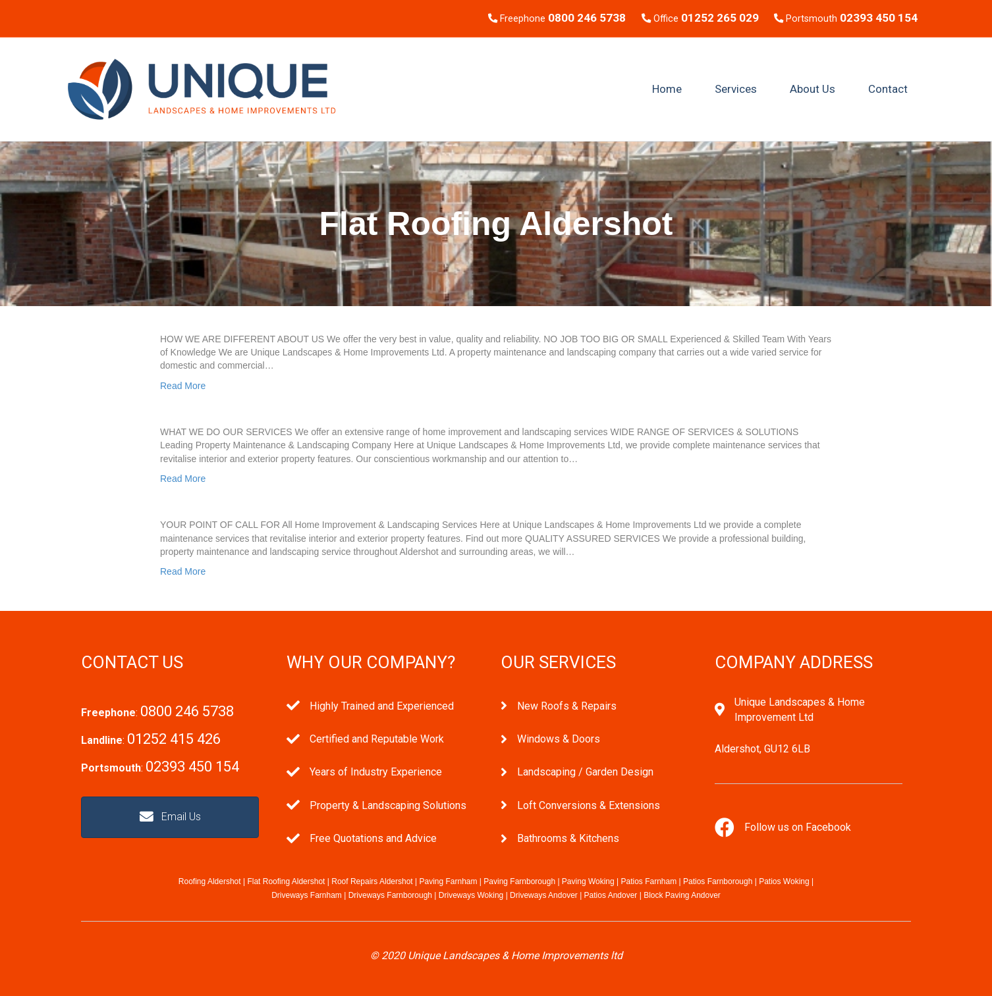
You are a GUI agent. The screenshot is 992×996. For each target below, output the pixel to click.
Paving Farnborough (519, 881)
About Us (812, 88)
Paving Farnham (448, 881)
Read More (183, 385)
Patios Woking (784, 881)
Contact (888, 88)
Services (736, 88)
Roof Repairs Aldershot (371, 881)
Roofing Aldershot (210, 881)
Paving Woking (588, 881)
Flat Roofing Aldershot (286, 881)
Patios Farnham (648, 881)
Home (667, 88)
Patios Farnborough (717, 881)
